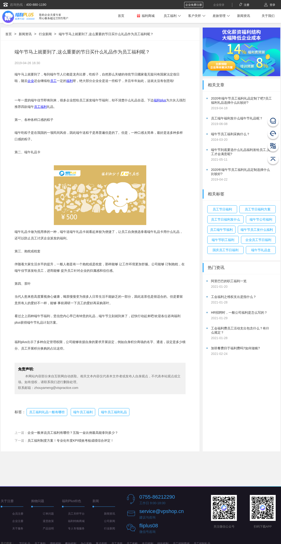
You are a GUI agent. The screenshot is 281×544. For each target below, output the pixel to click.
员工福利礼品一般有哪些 (47, 412)
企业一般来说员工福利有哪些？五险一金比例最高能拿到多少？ (72, 433)
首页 (121, 16)
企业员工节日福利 (258, 240)
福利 (69, 81)
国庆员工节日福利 (225, 250)
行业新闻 (45, 34)
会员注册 (17, 513)
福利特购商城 (76, 521)
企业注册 (17, 521)
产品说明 (48, 528)
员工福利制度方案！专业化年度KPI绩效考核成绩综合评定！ (70, 440)
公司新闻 (109, 521)
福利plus (160, 100)
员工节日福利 (222, 209)
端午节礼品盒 (261, 250)
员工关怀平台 (76, 513)
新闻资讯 (243, 16)
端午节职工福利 (223, 240)
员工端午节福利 (221, 229)
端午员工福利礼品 (114, 412)
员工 (53, 81)
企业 (30, 81)
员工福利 (170, 16)
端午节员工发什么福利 (257, 229)
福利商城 (146, 16)
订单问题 (48, 513)
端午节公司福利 (261, 219)
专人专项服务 (76, 528)
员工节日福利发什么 (225, 219)
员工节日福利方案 (258, 209)
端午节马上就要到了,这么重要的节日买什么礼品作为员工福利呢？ (106, 34)
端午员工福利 (83, 412)
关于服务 (17, 528)
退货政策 (48, 521)
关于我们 (268, 16)
